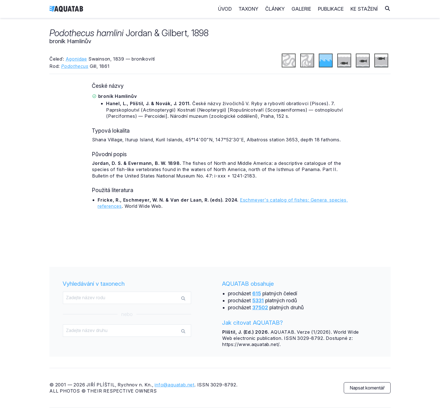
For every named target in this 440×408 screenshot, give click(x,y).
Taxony (248, 9)
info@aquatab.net (174, 385)
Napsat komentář (367, 388)
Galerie (301, 9)
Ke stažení (364, 9)
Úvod (225, 9)
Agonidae (76, 59)
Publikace (331, 9)
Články (275, 9)
